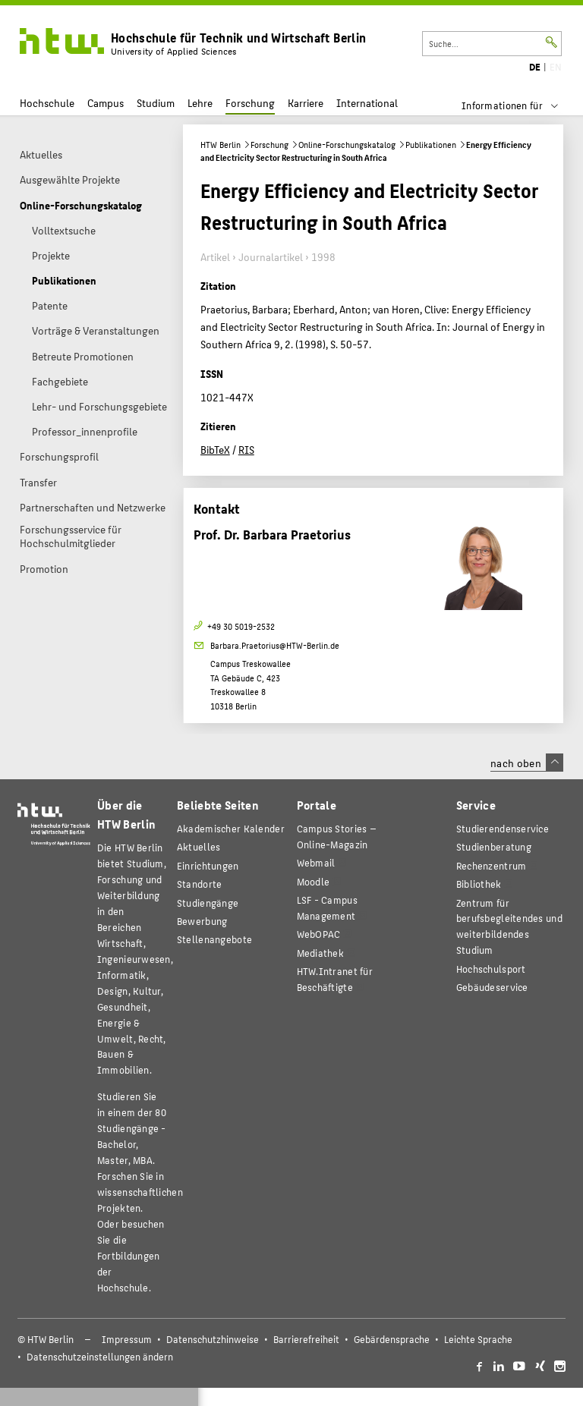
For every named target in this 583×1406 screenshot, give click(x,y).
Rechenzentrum (491, 865)
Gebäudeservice (492, 987)
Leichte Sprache (478, 1339)
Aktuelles (199, 846)
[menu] (519, 105)
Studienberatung (493, 846)
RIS (246, 449)
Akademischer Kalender (231, 828)
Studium (156, 103)
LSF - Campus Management (327, 907)
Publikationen (430, 144)
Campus (105, 103)
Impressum (127, 1339)
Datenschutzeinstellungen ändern (100, 1356)
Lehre (200, 103)
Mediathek (321, 953)
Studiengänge (207, 903)
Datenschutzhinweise (212, 1339)
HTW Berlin (220, 144)
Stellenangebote (214, 939)
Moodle (313, 881)
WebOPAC (319, 934)
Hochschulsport (491, 969)
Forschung (250, 103)
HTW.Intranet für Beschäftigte (335, 979)
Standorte (199, 884)
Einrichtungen (208, 865)
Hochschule (47, 103)
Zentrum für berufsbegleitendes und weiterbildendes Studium (509, 926)
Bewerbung (202, 921)
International (367, 103)
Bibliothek (479, 884)
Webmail (316, 862)
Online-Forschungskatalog (346, 144)
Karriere (305, 103)
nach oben (526, 762)
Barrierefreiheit (306, 1339)
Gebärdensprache (392, 1339)
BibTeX (215, 449)
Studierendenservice (502, 828)
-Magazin (337, 836)
